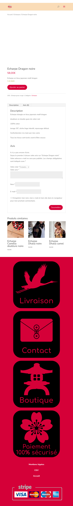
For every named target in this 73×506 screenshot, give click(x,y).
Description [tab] (14, 105)
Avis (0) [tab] (26, 105)
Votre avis (14, 170)
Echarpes (17, 14)
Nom (12, 184)
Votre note (14, 167)
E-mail (13, 191)
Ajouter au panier (17, 87)
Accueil (10, 14)
